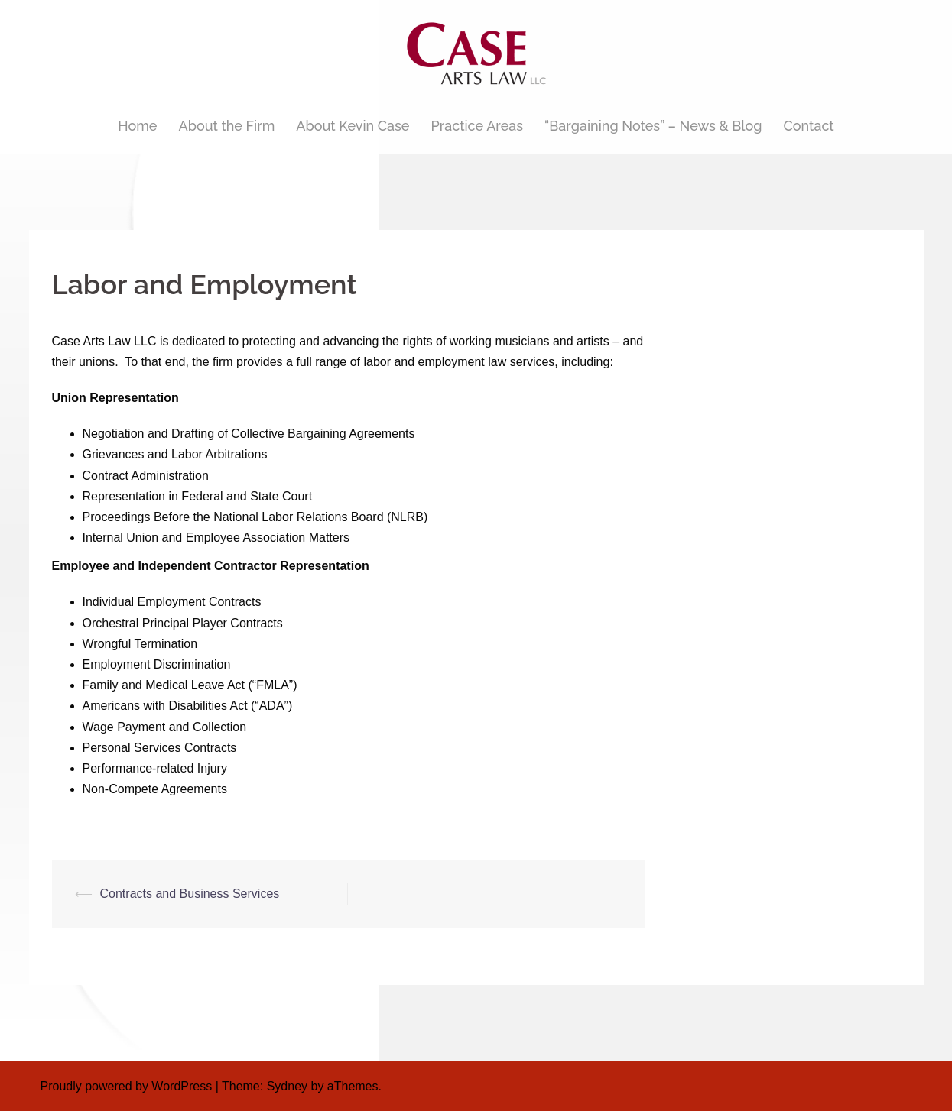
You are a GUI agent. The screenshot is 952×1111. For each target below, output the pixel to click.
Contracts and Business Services (190, 893)
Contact (809, 126)
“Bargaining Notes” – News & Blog (653, 126)
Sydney (287, 1086)
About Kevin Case (352, 126)
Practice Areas (477, 126)
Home (137, 126)
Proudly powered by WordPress (127, 1086)
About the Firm (227, 126)
